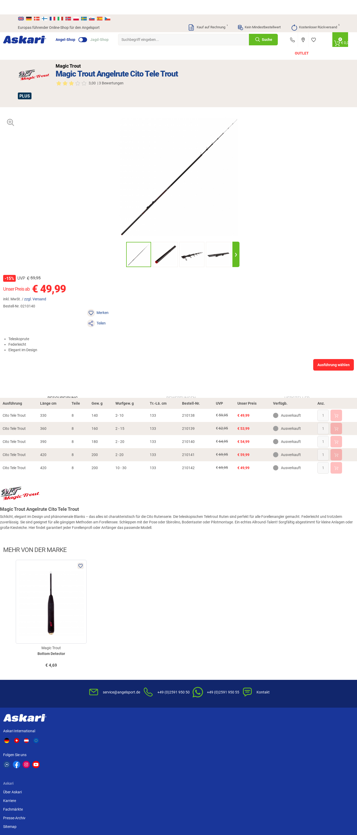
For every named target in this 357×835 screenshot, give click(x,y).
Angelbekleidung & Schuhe (240, 39)
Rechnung (299, 692)
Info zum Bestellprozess (201, 666)
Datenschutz (246, 666)
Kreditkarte (300, 675)
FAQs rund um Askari (199, 649)
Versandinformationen (48, 808)
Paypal (296, 683)
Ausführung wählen (290, 183)
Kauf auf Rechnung (207, 13)
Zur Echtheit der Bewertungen (206, 700)
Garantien (190, 683)
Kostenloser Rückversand (315, 13)
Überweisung (301, 666)
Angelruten (81, 39)
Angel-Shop (80, 25)
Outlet (302, 39)
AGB (239, 649)
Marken (278, 39)
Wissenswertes (194, 657)
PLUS (323, 39)
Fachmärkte (92, 666)
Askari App (136, 700)
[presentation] (153, 249)
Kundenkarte (137, 666)
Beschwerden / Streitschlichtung (250, 700)
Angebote (54, 39)
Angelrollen (109, 39)
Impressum (245, 689)
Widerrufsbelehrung (252, 657)
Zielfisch (201, 39)
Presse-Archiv (93, 675)
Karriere (88, 657)
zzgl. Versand (219, 138)
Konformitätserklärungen (202, 692)
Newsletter (136, 649)
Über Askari (91, 649)
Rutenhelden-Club (141, 683)
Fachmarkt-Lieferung (144, 692)
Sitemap (89, 683)
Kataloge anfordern (143, 657)
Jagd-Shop (114, 25)
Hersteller (287, 296)
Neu (32, 39)
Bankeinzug (300, 657)
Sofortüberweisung (306, 649)
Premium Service (140, 675)
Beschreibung (72, 296)
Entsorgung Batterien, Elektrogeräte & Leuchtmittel (259, 677)
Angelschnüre (140, 39)
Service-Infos (192, 675)
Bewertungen (181, 296)
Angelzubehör (173, 39)
